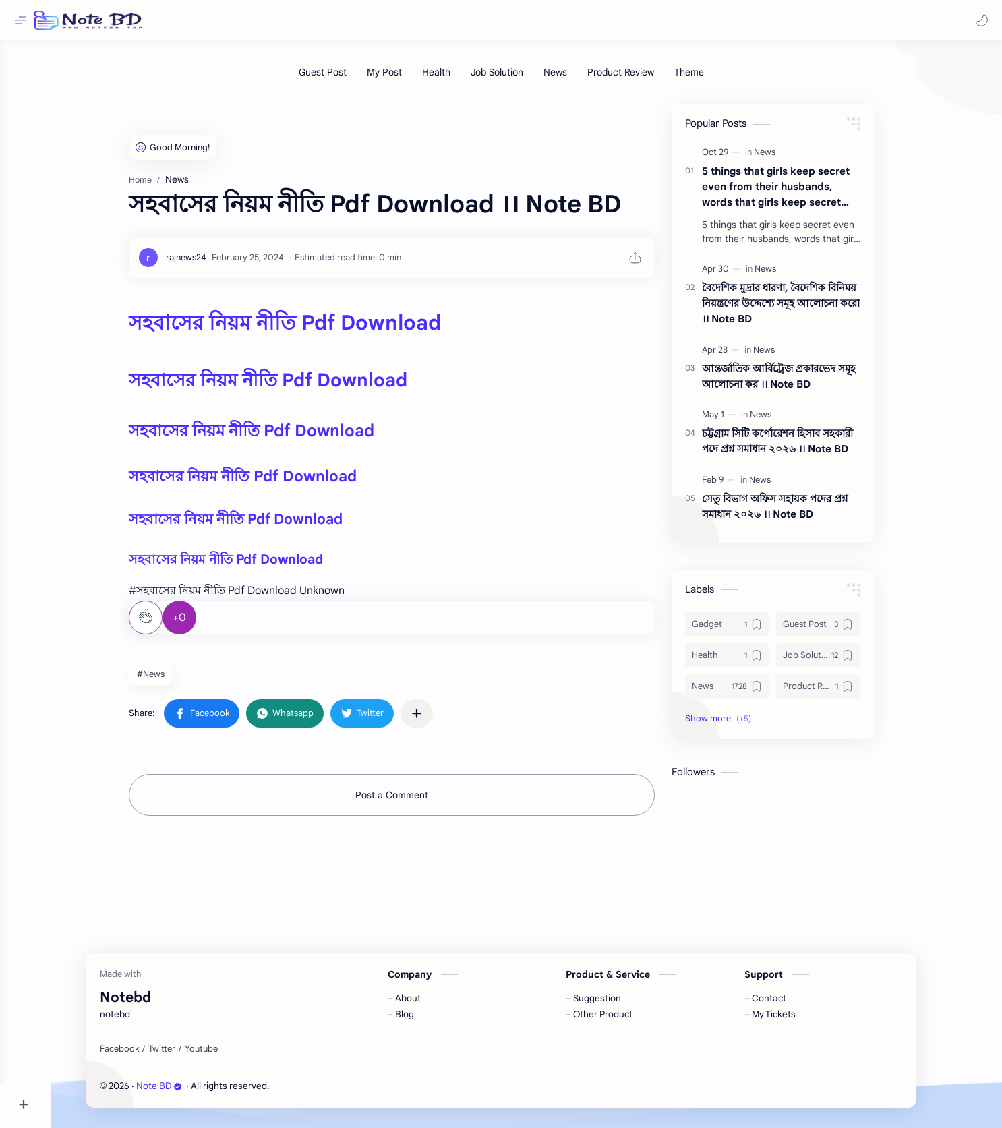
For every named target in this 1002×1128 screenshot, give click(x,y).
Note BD (185, 1092)
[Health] (461, 78)
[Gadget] (752, 631)
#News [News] (175, 680)
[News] (580, 78)
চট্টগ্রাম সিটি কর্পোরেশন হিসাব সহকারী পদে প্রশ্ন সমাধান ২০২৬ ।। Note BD (802, 448)
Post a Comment (416, 802)
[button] (978, 20)
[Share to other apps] (441, 720)
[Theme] (714, 78)
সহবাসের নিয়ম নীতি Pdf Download (310, 330)
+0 (204, 624)
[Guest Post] (348, 78)
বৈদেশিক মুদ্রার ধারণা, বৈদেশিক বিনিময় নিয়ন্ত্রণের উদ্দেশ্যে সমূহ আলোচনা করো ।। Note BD (806, 310)
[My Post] (409, 78)
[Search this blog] (279, 20)
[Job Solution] (522, 78)
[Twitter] (187, 1056)
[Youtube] (226, 1056)
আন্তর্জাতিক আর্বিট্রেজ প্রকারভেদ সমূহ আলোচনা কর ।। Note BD (804, 383)
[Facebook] (145, 1056)
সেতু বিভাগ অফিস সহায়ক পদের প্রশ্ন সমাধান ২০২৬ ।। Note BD (800, 513)
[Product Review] (645, 78)
